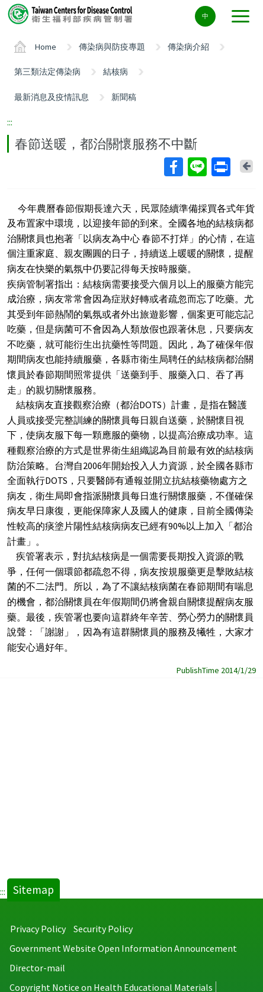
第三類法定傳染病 (47, 71)
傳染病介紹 (188, 46)
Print (220, 166)
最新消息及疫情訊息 (51, 97)
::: (9, 122)
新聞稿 (123, 97)
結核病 (115, 71)
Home (45, 46)
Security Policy (103, 929)
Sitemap (33, 890)
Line (197, 166)
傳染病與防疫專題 (112, 46)
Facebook (173, 166)
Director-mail (37, 968)
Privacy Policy (38, 929)
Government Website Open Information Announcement (123, 948)
